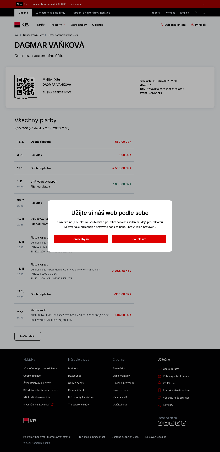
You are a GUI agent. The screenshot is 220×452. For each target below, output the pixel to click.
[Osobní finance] (32, 376)
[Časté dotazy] (167, 369)
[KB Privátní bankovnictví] (37, 397)
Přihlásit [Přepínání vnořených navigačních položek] (198, 24)
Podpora (155, 12)
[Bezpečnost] (75, 376)
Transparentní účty (33, 34)
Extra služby (79, 24)
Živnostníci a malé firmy (50, 12)
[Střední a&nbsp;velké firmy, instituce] (40, 390)
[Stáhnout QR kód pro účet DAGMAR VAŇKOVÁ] (25, 87)
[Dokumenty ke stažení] (81, 397)
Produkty (57, 24)
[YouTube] (183, 423)
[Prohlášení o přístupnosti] (91, 437)
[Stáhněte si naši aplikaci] (173, 390)
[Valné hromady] (121, 376)
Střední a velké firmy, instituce (91, 12)
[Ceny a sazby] (76, 383)
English (184, 12)
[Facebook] (160, 423)
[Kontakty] (165, 405)
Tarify (40, 24)
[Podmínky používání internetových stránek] (47, 437)
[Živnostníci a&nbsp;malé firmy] (37, 383)
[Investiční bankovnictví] (36, 404)
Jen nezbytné (81, 239)
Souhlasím (139, 239)
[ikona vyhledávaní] (204, 12)
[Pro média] (119, 368)
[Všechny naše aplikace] (173, 398)
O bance (99, 24)
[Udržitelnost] (120, 404)
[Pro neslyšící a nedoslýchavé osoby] (196, 12)
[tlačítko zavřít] (203, 4)
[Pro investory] (120, 390)
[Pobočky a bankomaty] (173, 376)
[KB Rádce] (166, 383)
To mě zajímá (74, 4)
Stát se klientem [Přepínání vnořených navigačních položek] (172, 24)
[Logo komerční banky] (22, 24)
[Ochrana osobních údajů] (125, 437)
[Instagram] (166, 423)
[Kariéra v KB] (120, 397)
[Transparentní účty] (79, 404)
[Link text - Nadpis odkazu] (30, 420)
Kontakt (170, 12)
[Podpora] (73, 368)
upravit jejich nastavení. (141, 227)
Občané (23, 12)
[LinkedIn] (172, 423)
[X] (177, 423)
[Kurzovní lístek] (76, 390)
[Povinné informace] (124, 383)
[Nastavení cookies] (155, 437)
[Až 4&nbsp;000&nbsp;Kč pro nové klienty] (40, 368)
